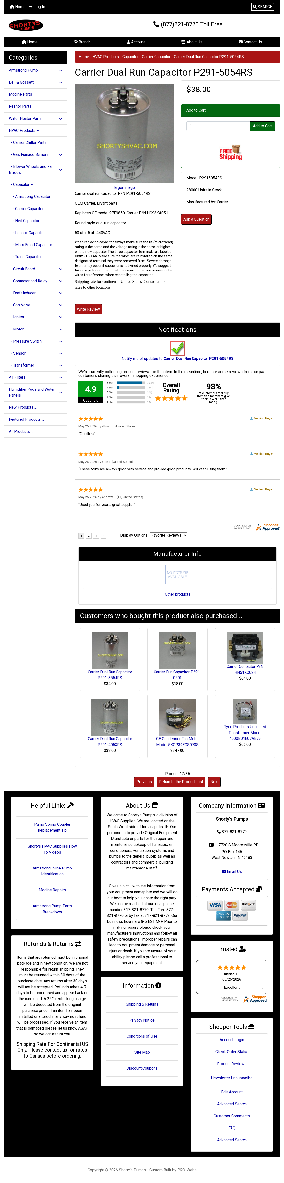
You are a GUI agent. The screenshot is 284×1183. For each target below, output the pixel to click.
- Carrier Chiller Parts (28, 142)
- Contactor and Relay (35, 281)
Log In (37, 6)
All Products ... (21, 431)
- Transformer (35, 365)
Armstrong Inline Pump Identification (52, 871)
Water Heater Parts (35, 118)
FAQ (231, 1128)
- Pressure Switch (35, 341)
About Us (191, 42)
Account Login (232, 1039)
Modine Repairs (52, 890)
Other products (177, 594)
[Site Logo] (50, 25)
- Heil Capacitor (24, 220)
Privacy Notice (142, 1020)
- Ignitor (35, 317)
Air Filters (35, 377)
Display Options (134, 535)
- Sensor (35, 353)
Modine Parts (20, 94)
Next (214, 781)
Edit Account (232, 1092)
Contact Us (250, 42)
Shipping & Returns (142, 1004)
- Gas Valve (35, 305)
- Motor (35, 329)
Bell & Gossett (35, 82)
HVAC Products (105, 56)
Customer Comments (232, 1116)
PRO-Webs (187, 1170)
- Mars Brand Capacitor (30, 244)
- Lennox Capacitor (27, 232)
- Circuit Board (35, 269)
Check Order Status (231, 1051)
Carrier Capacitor (156, 56)
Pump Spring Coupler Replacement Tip (52, 827)
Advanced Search (232, 1104)
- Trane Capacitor (25, 257)
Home (18, 6)
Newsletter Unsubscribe (232, 1078)
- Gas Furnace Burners (35, 154)
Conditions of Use (142, 1036)
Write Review (88, 309)
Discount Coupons (142, 1068)
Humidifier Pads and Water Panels (35, 392)
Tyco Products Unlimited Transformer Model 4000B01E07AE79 (245, 732)
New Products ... (23, 407)
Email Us (232, 871)
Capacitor (130, 56)
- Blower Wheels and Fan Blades (35, 169)
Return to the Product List (181, 781)
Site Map (142, 1052)
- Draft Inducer (35, 293)
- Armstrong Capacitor (29, 196)
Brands (82, 42)
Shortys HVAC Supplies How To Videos (52, 849)
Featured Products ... (26, 419)
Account (136, 42)
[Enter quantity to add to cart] (218, 126)
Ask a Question (196, 219)
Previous (144, 781)
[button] (262, 7)
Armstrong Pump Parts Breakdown (52, 909)
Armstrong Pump (35, 70)
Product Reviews (231, 1064)
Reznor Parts (20, 106)
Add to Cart (262, 126)
